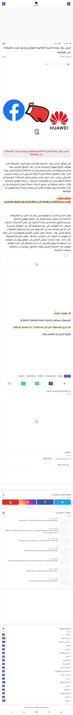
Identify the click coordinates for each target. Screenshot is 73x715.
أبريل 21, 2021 (52, 579)
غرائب (35, 686)
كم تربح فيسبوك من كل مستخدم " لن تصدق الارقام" (42, 327)
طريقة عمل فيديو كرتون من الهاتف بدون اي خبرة (43, 581)
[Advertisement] (36, 24)
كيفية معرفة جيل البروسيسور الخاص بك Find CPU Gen (41, 551)
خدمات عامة (35, 675)
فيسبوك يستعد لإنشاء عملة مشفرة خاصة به (45, 320)
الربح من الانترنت (35, 642)
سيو (35, 678)
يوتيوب (35, 700)
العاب (35, 645)
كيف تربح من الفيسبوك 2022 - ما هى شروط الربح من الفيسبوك (38, 540)
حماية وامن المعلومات (35, 671)
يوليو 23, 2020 (52, 569)
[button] (51, 383)
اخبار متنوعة (35, 638)
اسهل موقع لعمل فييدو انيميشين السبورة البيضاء (42, 571)
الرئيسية (67, 43)
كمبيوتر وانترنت (35, 693)
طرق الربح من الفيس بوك (56, 334)
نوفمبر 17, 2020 (52, 538)
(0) (4, 57)
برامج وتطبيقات (50, 376)
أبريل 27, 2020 (52, 518)
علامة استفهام (31, 376)
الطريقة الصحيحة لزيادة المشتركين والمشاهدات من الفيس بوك (38, 520)
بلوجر (35, 656)
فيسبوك (21, 376)
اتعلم (35, 634)
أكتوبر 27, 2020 (52, 528)
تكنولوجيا (40, 376)
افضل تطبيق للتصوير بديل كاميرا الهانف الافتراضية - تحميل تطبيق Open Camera (33, 561)
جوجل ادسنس (35, 667)
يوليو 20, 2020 (52, 558)
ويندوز (35, 697)
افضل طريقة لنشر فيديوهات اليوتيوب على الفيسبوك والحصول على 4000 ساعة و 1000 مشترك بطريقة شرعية (31, 532)
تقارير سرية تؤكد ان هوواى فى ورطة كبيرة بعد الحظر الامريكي (37, 202)
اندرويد (57, 43)
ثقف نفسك (35, 664)
